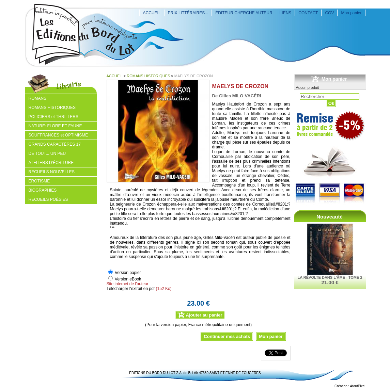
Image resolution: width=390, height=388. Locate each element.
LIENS (286, 13)
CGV (329, 13)
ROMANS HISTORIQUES (148, 76)
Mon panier (351, 13)
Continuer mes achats (227, 336)
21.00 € (329, 282)
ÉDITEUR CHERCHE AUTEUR (243, 13)
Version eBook (128, 279)
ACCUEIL (152, 13)
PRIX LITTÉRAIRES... (188, 13)
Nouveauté (329, 217)
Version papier (128, 272)
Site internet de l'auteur (128, 283)
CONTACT (308, 13)
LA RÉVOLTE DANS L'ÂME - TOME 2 (329, 277)
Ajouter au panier (204, 315)
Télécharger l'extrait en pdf (131, 288)
